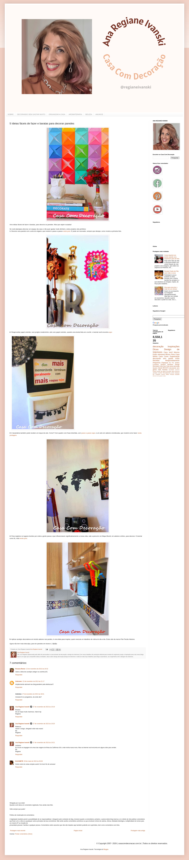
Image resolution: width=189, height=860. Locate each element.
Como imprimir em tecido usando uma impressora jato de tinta (171, 257)
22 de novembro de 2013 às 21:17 (33, 681)
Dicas (155, 349)
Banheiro (170, 364)
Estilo (155, 354)
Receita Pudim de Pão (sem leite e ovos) (171, 272)
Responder (18, 675)
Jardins (177, 363)
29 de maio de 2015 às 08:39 (33, 761)
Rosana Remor (20, 669)
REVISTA (166, 368)
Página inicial (78, 830)
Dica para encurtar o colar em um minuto (170, 288)
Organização (174, 356)
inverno (177, 369)
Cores (166, 356)
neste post (66, 231)
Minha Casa (158, 356)
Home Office (165, 374)
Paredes (165, 370)
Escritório (171, 369)
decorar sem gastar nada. (159, 376)
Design (177, 364)
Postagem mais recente (17, 830)
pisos (172, 373)
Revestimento (167, 373)
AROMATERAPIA (75, 114)
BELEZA (89, 114)
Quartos (163, 364)
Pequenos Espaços (160, 363)
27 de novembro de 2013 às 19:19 (44, 707)
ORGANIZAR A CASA (57, 114)
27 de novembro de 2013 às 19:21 (44, 742)
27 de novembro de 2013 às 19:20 (44, 723)
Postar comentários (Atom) (23, 834)
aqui (110, 332)
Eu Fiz (171, 363)
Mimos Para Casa (172, 354)
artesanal (161, 354)
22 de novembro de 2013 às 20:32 (37, 669)
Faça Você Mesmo (171, 352)
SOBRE (11, 114)
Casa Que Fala (164, 366)
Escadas (168, 371)
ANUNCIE (99, 114)
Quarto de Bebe (161, 371)
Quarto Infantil (157, 368)
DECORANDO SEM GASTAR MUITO (31, 114)
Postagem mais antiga (138, 830)
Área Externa (175, 371)
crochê (160, 373)
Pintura (172, 374)
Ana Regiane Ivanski (22, 707)
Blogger (105, 849)
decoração (158, 346)
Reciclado (156, 366)
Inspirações (173, 346)
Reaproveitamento (172, 360)
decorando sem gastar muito (166, 358)
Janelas (155, 373)
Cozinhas (156, 364)
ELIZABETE (19, 761)
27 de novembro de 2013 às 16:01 (33, 694)
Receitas (156, 360)
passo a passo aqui (88, 433)
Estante (177, 374)
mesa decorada (174, 366)
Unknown (18, 681)
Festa (154, 371)
